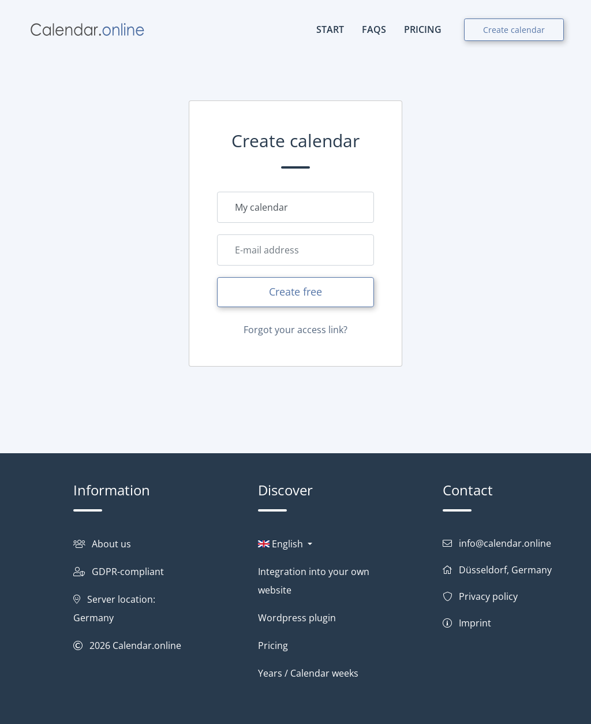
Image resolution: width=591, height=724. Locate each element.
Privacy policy (488, 596)
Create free (295, 291)
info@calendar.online (505, 543)
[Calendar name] (295, 207)
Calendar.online (147, 645)
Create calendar (514, 29)
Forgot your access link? (295, 329)
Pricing (273, 645)
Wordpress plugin (297, 617)
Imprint (475, 623)
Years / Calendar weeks (308, 673)
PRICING (423, 29)
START (330, 29)
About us (111, 544)
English (281, 544)
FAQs (374, 29)
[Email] (295, 250)
